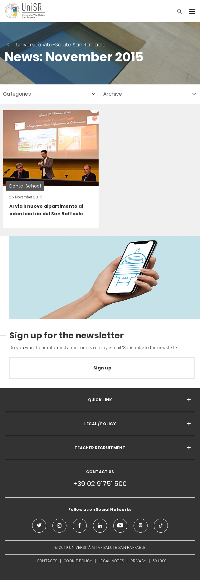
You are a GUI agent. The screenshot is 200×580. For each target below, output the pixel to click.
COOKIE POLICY (78, 561)
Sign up (102, 368)
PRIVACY (138, 561)
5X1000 (159, 561)
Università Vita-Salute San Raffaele (61, 44)
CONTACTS (47, 561)
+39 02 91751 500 (100, 483)
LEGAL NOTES (111, 561)
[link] (51, 169)
